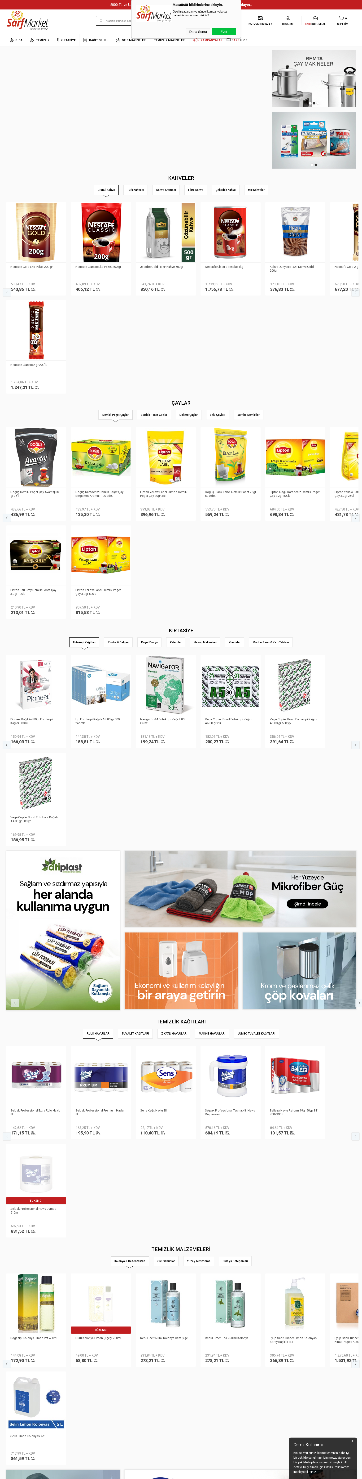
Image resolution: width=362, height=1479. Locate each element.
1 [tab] (310, 103)
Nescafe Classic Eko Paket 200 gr (98, 266)
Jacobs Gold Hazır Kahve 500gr (161, 266)
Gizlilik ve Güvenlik (77, 1406)
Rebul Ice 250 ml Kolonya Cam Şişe (164, 944)
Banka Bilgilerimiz (18, 1392)
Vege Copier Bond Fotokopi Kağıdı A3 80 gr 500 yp (293, 524)
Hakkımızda (14, 1378)
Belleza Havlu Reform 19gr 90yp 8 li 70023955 (294, 817)
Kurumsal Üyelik (17, 1371)
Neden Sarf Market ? (19, 1385)
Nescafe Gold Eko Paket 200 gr (32, 266)
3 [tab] (317, 103)
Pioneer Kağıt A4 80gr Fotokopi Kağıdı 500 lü (32, 524)
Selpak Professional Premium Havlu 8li (100, 817)
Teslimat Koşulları (77, 1378)
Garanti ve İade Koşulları (81, 1399)
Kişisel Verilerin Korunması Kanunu (88, 1371)
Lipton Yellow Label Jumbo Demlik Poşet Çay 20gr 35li (164, 395)
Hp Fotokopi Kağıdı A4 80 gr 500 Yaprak (98, 524)
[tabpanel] (314, 78)
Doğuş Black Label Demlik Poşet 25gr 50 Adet (227, 395)
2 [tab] (314, 103)
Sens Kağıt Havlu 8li (153, 815)
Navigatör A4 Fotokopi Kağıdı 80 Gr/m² (162, 524)
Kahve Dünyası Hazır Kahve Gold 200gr (292, 268)
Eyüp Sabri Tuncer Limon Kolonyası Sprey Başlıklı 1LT (294, 946)
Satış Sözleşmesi (76, 1392)
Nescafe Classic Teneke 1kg (224, 266)
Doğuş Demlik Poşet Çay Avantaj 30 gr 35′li (35, 395)
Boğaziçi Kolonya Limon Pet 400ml (34, 944)
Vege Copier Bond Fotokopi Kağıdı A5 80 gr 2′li (229, 524)
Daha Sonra (198, 32)
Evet (223, 32)
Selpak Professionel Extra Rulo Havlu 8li (36, 817)
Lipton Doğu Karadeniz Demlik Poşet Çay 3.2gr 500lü (295, 395)
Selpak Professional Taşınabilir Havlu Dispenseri (230, 817)
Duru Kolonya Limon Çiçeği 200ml (98, 944)
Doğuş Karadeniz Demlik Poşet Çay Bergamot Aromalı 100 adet (100, 395)
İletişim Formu (15, 1399)
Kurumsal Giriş (16, 1406)
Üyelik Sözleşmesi (77, 1385)
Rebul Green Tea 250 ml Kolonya (227, 944)
